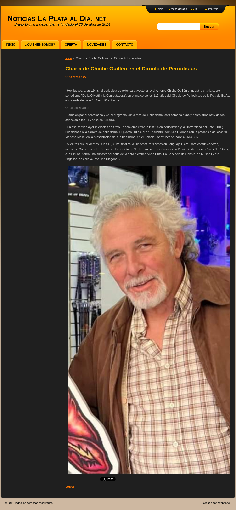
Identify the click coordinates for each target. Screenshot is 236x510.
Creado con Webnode (216, 502)
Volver (69, 486)
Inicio (68, 58)
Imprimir (213, 8)
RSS (197, 8)
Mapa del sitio (179, 8)
